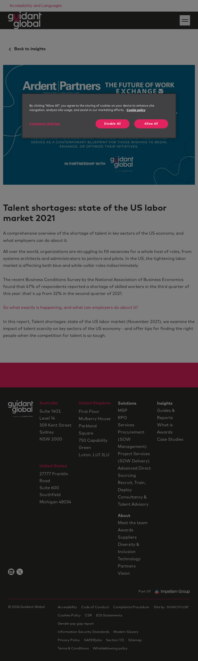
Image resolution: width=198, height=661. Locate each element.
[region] (99, 115)
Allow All (151, 123)
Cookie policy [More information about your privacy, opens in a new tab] (136, 110)
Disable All (112, 123)
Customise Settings (44, 123)
